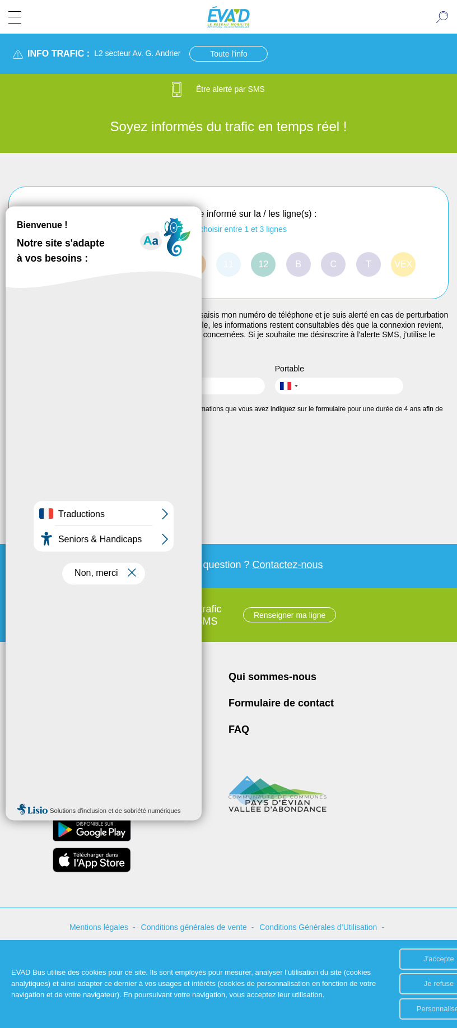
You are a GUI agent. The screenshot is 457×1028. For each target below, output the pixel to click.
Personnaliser (389, 1008)
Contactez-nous (288, 564)
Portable (289, 368)
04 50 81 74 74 (62, 723)
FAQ (238, 729)
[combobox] (288, 386)
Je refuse (389, 982)
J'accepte (390, 955)
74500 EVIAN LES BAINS (82, 709)
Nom (16, 368)
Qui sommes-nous (272, 676)
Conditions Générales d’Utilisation (318, 927)
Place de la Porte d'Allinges (85, 696)
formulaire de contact (45, 344)
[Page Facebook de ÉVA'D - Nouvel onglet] (41, 757)
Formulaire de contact (281, 703)
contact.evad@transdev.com (86, 738)
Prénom (155, 368)
